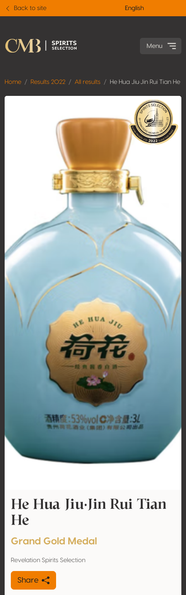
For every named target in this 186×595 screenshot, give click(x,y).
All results (88, 82)
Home (13, 82)
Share (33, 580)
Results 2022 (48, 82)
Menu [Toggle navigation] (162, 46)
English (134, 8)
